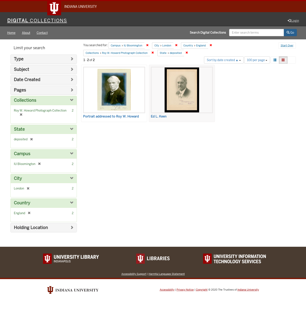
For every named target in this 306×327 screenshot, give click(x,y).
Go (290, 32)
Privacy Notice (185, 289)
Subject (21, 69)
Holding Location (31, 227)
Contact (42, 33)
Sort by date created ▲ (224, 60)
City (18, 178)
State (19, 129)
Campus (22, 153)
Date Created (27, 79)
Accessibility (167, 289)
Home (11, 33)
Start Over (287, 45)
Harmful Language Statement (167, 273)
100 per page (257, 60)
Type (18, 59)
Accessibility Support (134, 273)
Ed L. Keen (159, 116)
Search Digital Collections (208, 32)
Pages (20, 90)
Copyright (202, 289)
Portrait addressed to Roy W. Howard (111, 116)
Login (293, 21)
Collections (25, 100)
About (26, 33)
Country (22, 203)
